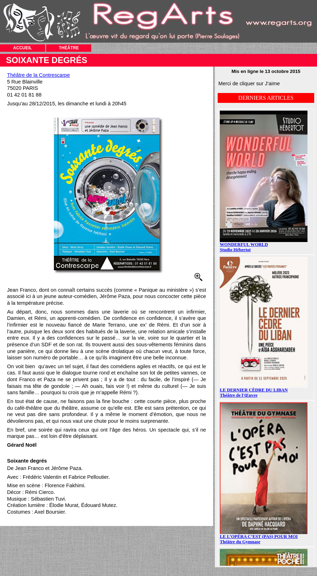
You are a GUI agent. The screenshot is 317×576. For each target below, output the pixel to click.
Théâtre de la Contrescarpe (38, 75)
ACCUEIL (22, 47)
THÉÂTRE (69, 47)
